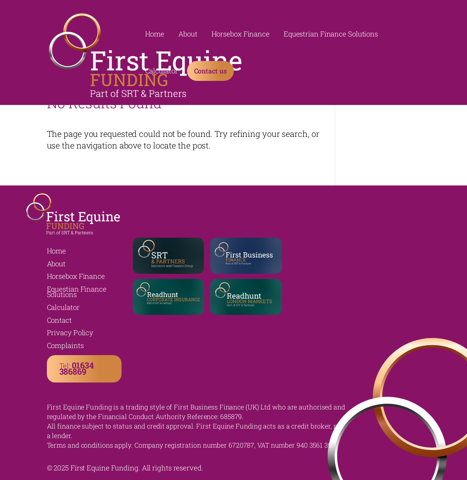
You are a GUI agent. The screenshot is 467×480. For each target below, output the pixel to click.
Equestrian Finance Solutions (331, 35)
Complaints (65, 345)
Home (155, 35)
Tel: (76, 368)
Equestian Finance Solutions (77, 292)
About (187, 35)
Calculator (161, 72)
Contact (59, 320)
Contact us (210, 70)
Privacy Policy (70, 332)
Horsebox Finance (241, 35)
